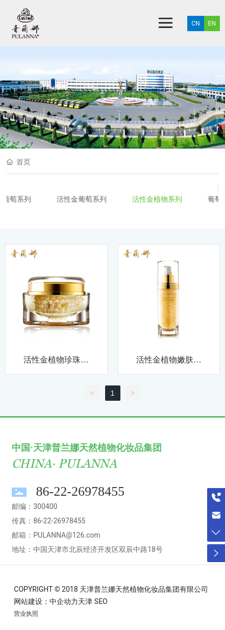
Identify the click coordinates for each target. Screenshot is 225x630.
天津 (85, 601)
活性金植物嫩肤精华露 (169, 363)
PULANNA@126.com (66, 535)
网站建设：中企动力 (46, 601)
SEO (101, 601)
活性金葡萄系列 (82, 199)
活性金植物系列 (157, 199)
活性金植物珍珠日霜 (56, 363)
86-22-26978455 (80, 491)
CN (195, 23)
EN (212, 23)
